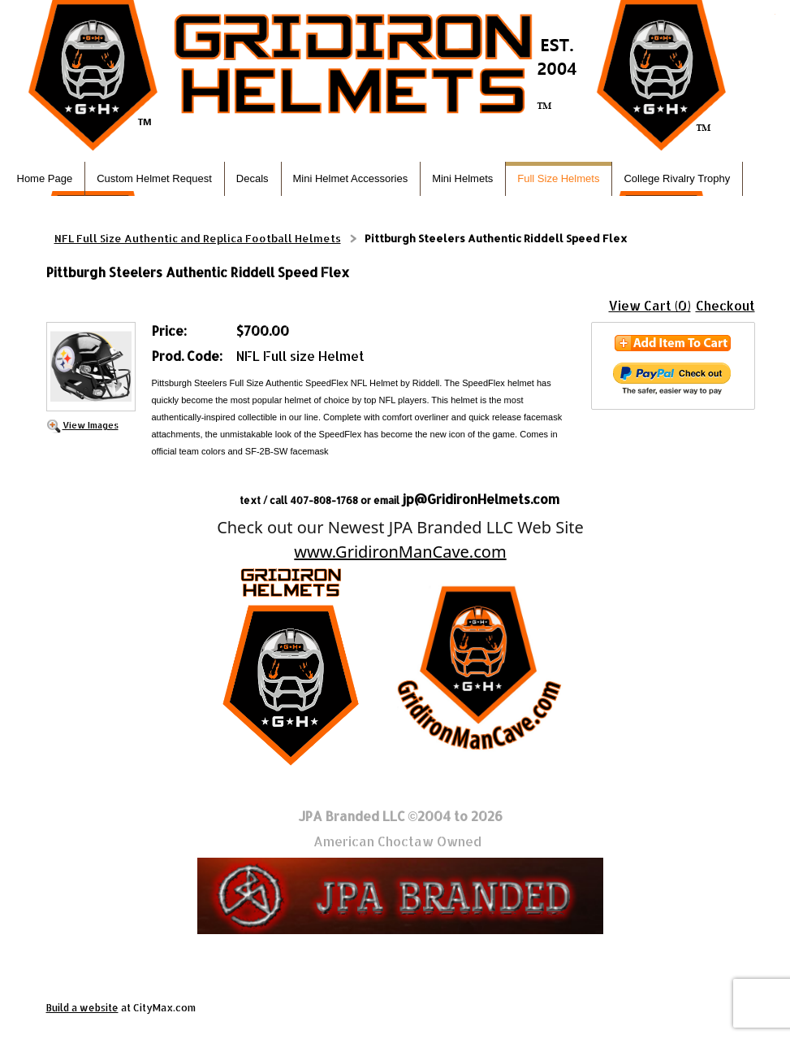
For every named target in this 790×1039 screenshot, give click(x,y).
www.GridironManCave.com (400, 552)
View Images (91, 425)
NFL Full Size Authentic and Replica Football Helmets (197, 238)
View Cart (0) (650, 305)
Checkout (725, 305)
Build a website (82, 1008)
